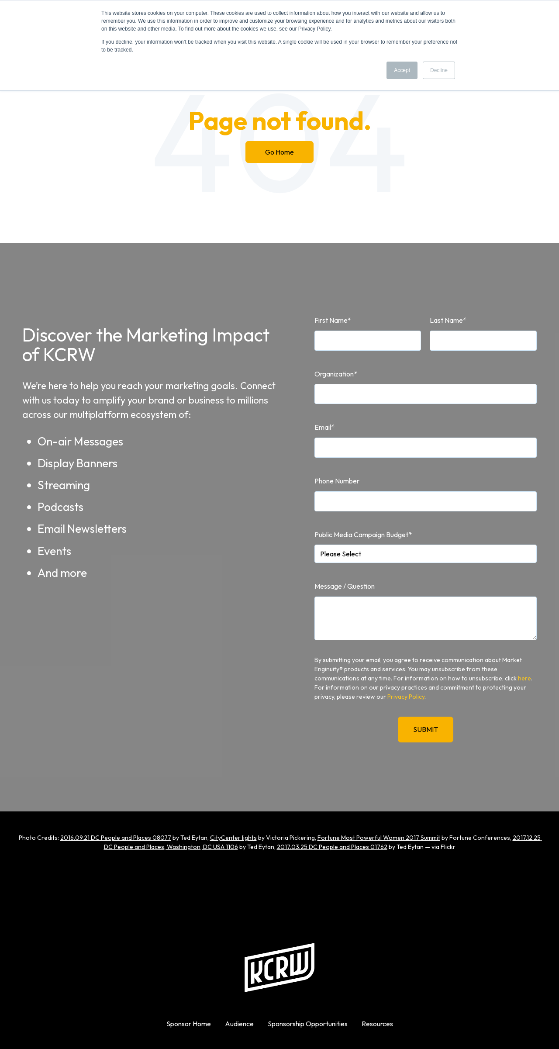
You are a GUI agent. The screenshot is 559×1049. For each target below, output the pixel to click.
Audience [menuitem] (239, 1023)
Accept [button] (402, 70)
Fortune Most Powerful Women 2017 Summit (378, 838)
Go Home (279, 152)
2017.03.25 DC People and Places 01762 (332, 847)
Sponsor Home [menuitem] (188, 1023)
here (524, 678)
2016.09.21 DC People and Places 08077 (115, 838)
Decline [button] (439, 70)
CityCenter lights (233, 838)
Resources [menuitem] (377, 1023)
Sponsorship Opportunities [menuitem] (308, 1023)
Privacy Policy (405, 696)
